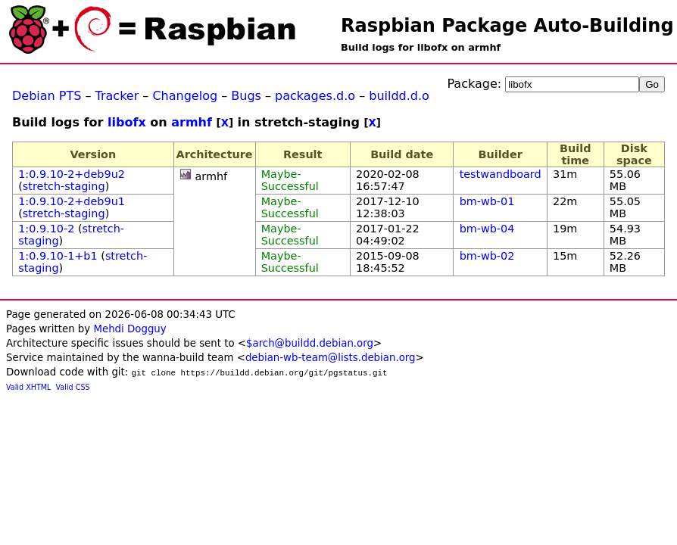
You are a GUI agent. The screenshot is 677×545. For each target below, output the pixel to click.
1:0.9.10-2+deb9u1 (71, 201)
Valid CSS (73, 387)
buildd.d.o (399, 96)
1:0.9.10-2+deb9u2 (71, 174)
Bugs (246, 96)
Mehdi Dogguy (129, 329)
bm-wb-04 (487, 229)
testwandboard (500, 174)
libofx (127, 122)
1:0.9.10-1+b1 (57, 256)
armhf (191, 122)
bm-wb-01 (487, 201)
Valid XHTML (28, 387)
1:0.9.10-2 (46, 229)
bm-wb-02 (487, 256)
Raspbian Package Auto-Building (507, 25)
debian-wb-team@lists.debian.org (330, 357)
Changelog (184, 96)
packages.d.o (315, 96)
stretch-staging (64, 186)
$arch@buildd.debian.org (309, 343)
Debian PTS (46, 96)
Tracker (117, 96)
